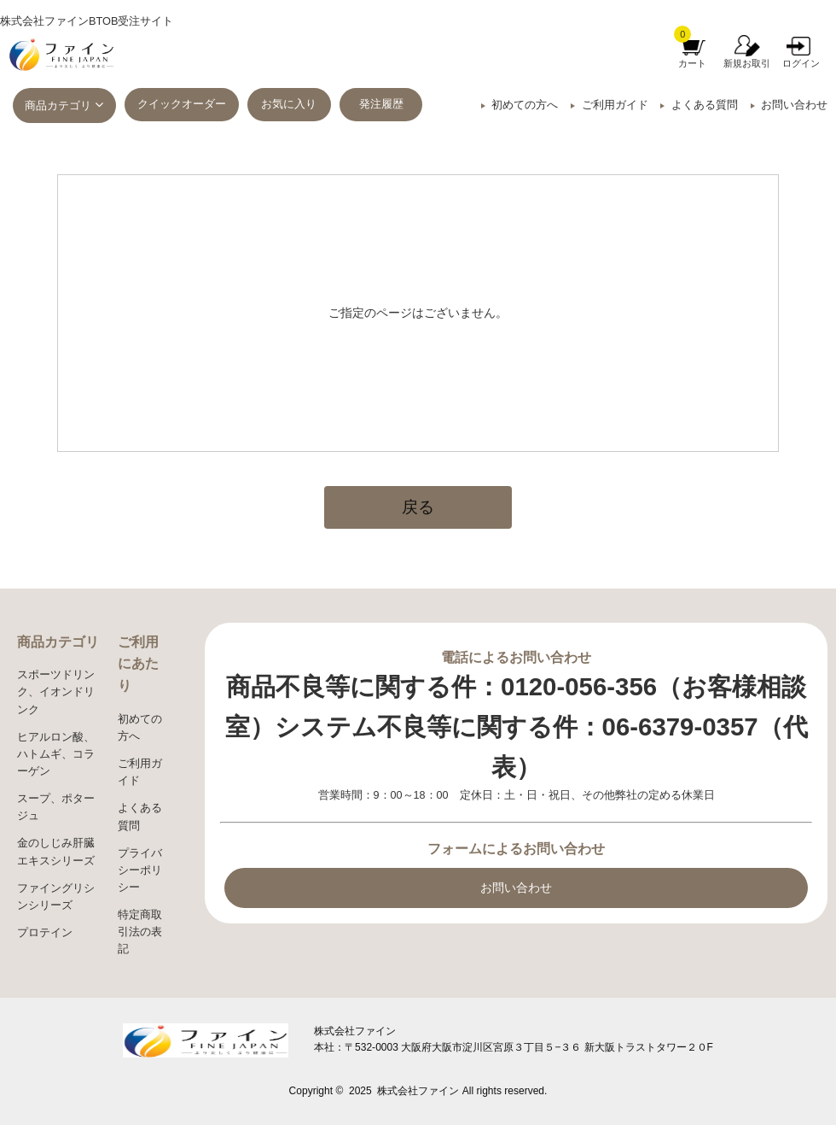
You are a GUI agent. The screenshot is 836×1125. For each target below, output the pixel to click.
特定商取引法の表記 (140, 932)
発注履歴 (381, 104)
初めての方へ (524, 105)
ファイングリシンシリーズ (56, 896)
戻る (418, 507)
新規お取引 (746, 63)
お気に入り (288, 104)
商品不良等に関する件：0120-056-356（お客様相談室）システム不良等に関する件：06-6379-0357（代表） (516, 726)
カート (692, 63)
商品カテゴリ (58, 106)
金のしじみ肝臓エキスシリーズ (56, 851)
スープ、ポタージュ (56, 807)
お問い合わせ (794, 105)
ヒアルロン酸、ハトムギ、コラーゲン (56, 754)
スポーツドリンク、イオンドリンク (56, 692)
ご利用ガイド (615, 105)
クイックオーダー (181, 104)
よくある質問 (704, 105)
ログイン (801, 63)
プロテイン (45, 933)
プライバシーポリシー (140, 870)
